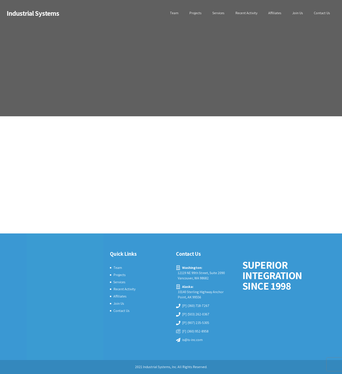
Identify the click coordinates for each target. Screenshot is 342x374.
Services (218, 13)
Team (174, 13)
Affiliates (274, 13)
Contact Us (322, 13)
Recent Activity (246, 13)
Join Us (297, 13)
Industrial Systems (33, 13)
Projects (195, 13)
